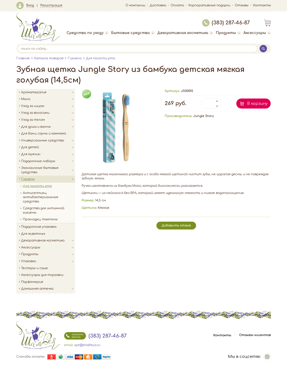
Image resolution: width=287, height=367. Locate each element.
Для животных (33, 233)
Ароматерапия (48, 92)
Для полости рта (100, 58)
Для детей (48, 147)
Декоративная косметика (185, 33)
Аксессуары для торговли (42, 275)
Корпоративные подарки (209, 5)
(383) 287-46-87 (226, 23)
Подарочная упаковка (38, 226)
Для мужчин (48, 154)
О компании (135, 5)
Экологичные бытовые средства (48, 170)
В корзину (257, 103)
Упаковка (48, 261)
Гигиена (74, 58)
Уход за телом (48, 119)
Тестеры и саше (34, 268)
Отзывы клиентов (255, 335)
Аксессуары (257, 33)
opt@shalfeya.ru (87, 345)
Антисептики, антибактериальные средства (40, 197)
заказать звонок (73, 336)
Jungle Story (203, 116)
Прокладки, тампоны (40, 219)
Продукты (228, 33)
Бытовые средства (133, 33)
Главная (23, 58)
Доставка (158, 5)
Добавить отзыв (176, 225)
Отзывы (241, 5)
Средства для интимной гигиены (43, 210)
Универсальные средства (48, 140)
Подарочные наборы (48, 161)
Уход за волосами (48, 112)
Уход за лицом (48, 106)
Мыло (48, 99)
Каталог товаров (48, 58)
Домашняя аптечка (48, 288)
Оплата (177, 5)
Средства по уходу (88, 33)
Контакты (262, 5)
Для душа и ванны (48, 126)
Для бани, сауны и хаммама (43, 133)
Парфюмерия (32, 282)
